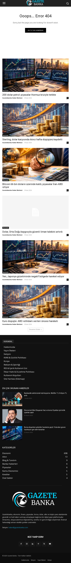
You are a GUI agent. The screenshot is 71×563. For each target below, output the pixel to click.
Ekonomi (5, 91)
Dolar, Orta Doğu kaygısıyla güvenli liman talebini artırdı (32, 231)
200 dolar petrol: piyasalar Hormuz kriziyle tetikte (29, 94)
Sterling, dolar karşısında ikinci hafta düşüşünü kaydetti (32, 139)
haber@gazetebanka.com (18, 527)
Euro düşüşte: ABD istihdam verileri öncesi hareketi (30, 321)
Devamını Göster (35, 329)
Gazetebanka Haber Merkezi (12, 98)
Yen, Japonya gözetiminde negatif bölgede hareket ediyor (33, 276)
